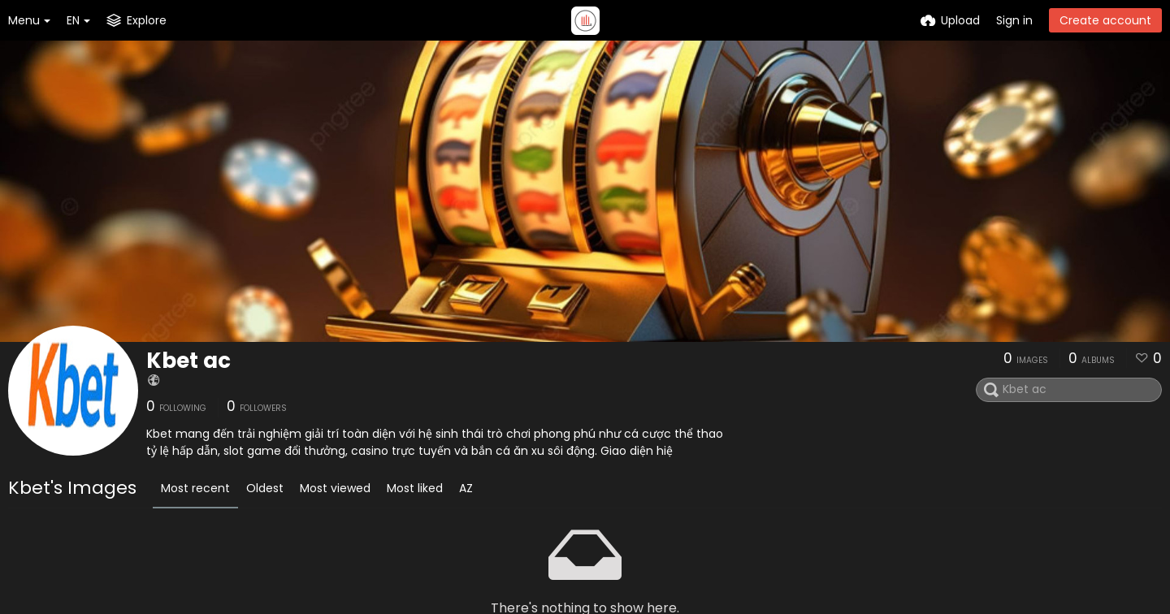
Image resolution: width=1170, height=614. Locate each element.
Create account (1105, 20)
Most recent (195, 488)
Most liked (415, 488)
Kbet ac (188, 360)
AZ (466, 488)
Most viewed (335, 488)
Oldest (265, 488)
